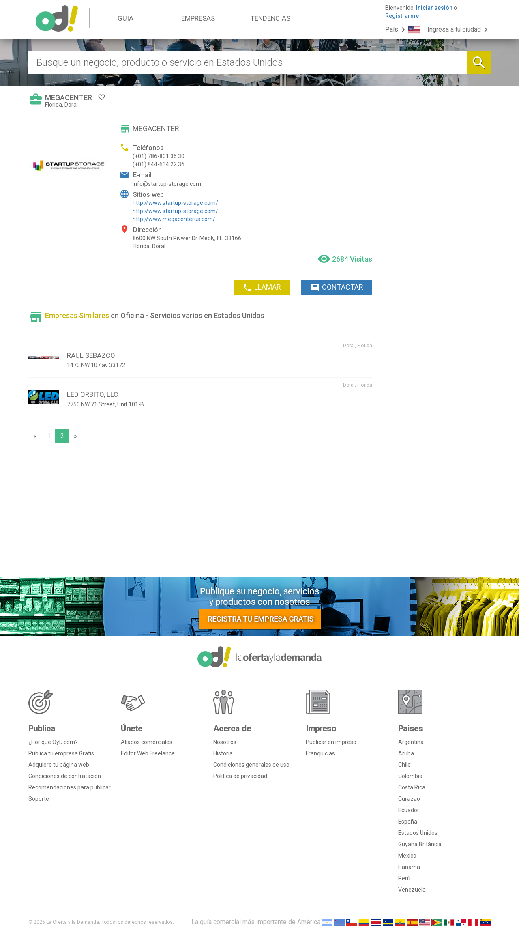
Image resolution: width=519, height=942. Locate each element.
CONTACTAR (336, 287)
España (407, 821)
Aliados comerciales (146, 742)
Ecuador (408, 810)
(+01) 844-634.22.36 (158, 164)
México (407, 855)
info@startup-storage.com (167, 184)
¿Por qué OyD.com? (53, 742)
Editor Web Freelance (148, 753)
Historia (223, 753)
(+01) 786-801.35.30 (158, 156)
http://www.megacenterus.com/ (174, 219)
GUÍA (125, 18)
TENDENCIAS (270, 18)
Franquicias (320, 753)
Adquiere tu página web (58, 764)
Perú (404, 878)
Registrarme (402, 16)
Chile (404, 764)
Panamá (409, 867)
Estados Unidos (418, 833)
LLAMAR (261, 287)
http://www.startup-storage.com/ (175, 203)
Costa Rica (411, 787)
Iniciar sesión (434, 7)
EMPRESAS (198, 18)
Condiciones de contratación (64, 776)
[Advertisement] (200, 512)
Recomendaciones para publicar (69, 787)
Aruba (406, 753)
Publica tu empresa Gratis (61, 753)
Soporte (38, 799)
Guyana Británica (420, 844)
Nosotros (224, 742)
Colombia (410, 776)
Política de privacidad (240, 776)
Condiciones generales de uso (251, 764)
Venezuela (412, 889)
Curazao (409, 799)
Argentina (411, 742)
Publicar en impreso (331, 742)
